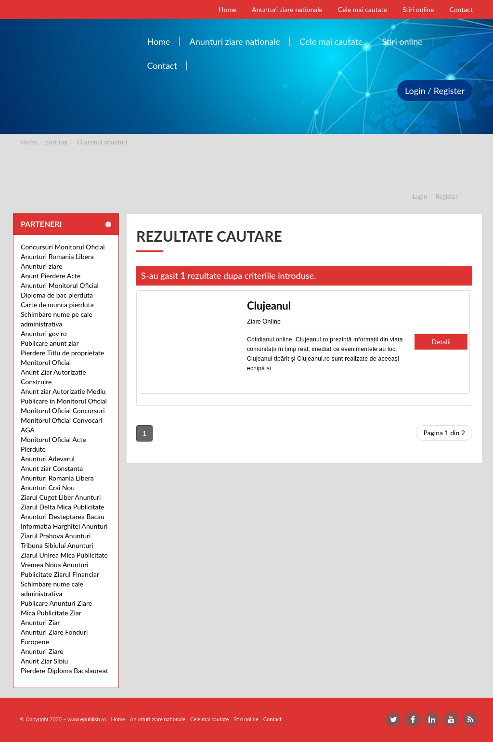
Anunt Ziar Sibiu (44, 661)
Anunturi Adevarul (48, 459)
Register (446, 196)
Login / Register (435, 90)
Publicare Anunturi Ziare (56, 603)
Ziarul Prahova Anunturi (56, 536)
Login (420, 196)
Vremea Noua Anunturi (55, 564)
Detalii (441, 342)
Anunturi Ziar (40, 622)
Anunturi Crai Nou (48, 487)
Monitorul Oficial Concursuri (63, 410)
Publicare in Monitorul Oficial (64, 401)
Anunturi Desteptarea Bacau (62, 516)
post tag (56, 142)
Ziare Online (264, 321)
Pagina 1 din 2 (444, 433)
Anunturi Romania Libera (57, 256)
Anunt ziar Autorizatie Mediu (63, 391)
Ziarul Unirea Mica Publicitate (64, 555)
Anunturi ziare (42, 266)
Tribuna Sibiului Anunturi (57, 545)
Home (28, 142)
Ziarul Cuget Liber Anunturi (61, 497)
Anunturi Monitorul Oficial (60, 285)
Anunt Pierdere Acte (50, 276)
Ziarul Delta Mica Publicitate (62, 507)
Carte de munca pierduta (57, 304)
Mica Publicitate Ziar (51, 613)
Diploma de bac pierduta (57, 295)
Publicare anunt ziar (50, 343)
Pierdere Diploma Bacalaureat (64, 670)
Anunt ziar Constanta (52, 468)
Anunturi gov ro (44, 333)
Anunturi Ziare (42, 651)
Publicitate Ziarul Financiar (60, 574)
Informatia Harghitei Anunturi (64, 526)
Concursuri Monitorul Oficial (63, 247)
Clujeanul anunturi (102, 142)
